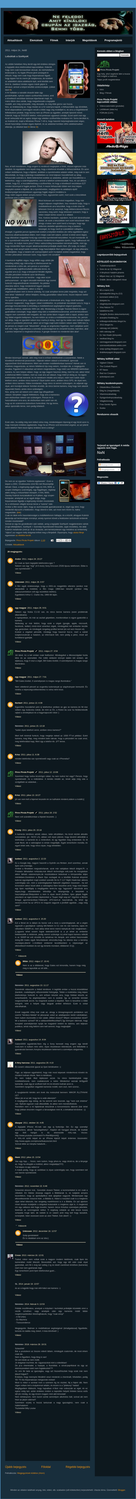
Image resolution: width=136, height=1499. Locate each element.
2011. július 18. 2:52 (48, 813)
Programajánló (113, 40)
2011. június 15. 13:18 (35, 726)
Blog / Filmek (105, 93)
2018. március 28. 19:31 (35, 1344)
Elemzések (36, 40)
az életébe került (23, 535)
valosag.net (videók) (109, 328)
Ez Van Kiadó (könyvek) (110, 335)
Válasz (18, 573)
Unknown (19, 582)
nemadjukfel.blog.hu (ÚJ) (111, 293)
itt (10, 90)
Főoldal (46, 1466)
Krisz (17, 754)
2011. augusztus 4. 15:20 (34, 919)
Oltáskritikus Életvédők (110, 387)
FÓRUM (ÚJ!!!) (106, 113)
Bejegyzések (106, 465)
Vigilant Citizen (106, 363)
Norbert (18, 703)
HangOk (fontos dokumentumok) (114, 314)
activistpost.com (107, 377)
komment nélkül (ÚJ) (109, 297)
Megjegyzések (106, 469)
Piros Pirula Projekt (24, 651)
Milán (25, 961)
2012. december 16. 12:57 (45, 1231)
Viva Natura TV (107, 307)
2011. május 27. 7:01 (36, 677)
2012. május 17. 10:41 (39, 961)
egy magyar (20, 608)
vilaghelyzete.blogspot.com (112, 304)
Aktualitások (14, 40)
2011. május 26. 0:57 (34, 582)
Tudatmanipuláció (108, 266)
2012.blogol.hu (106, 325)
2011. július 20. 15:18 (32, 830)
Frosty (18, 830)
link (19, 512)
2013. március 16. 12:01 (33, 1255)
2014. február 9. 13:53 (35, 1304)
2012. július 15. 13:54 (30, 1157)
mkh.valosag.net (107, 331)
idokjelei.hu (105, 300)
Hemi (17, 1157)
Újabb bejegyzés (15, 1466)
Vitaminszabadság (108, 394)
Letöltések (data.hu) (109, 109)
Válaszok (22, 956)
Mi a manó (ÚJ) (107, 290)
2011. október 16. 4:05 (33, 1123)
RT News (104, 370)
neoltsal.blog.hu (107, 338)
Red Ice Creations (108, 373)
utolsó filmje (78, 532)
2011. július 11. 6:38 (30, 754)
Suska (102, 408)
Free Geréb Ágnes (108, 404)
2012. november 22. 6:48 (36, 1186)
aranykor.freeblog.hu (109, 317)
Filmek (54, 40)
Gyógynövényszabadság (111, 397)
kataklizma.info (106, 311)
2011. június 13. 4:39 (32, 703)
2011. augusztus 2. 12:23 (34, 859)
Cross (18, 1255)
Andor (18, 559)
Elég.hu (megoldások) (109, 390)
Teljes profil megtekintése (108, 79)
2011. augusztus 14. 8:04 (34, 1039)
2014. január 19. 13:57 (29, 1284)
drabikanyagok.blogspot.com (113, 352)
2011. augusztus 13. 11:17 (37, 985)
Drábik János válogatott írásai (113, 279)
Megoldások (89, 40)
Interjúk (70, 40)
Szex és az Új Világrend (110, 269)
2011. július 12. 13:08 (48, 772)
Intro (102, 89)
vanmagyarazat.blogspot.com (113, 342)
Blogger (121, 1490)
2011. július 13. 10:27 (30, 795)
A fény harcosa (22, 1063)
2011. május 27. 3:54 (48, 651)
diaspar (18, 1123)
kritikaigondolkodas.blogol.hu (113, 321)
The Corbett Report (108, 366)
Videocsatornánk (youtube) (112, 106)
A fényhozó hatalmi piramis (112, 272)
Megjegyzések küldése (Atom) (31, 1473)
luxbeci (18, 859)
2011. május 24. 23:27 (32, 559)
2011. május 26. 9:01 (36, 608)
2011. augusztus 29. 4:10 (42, 1063)
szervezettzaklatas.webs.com (113, 345)
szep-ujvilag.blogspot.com (111, 349)
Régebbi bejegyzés (78, 1466)
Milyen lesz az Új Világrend (112, 276)
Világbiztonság (106, 401)
